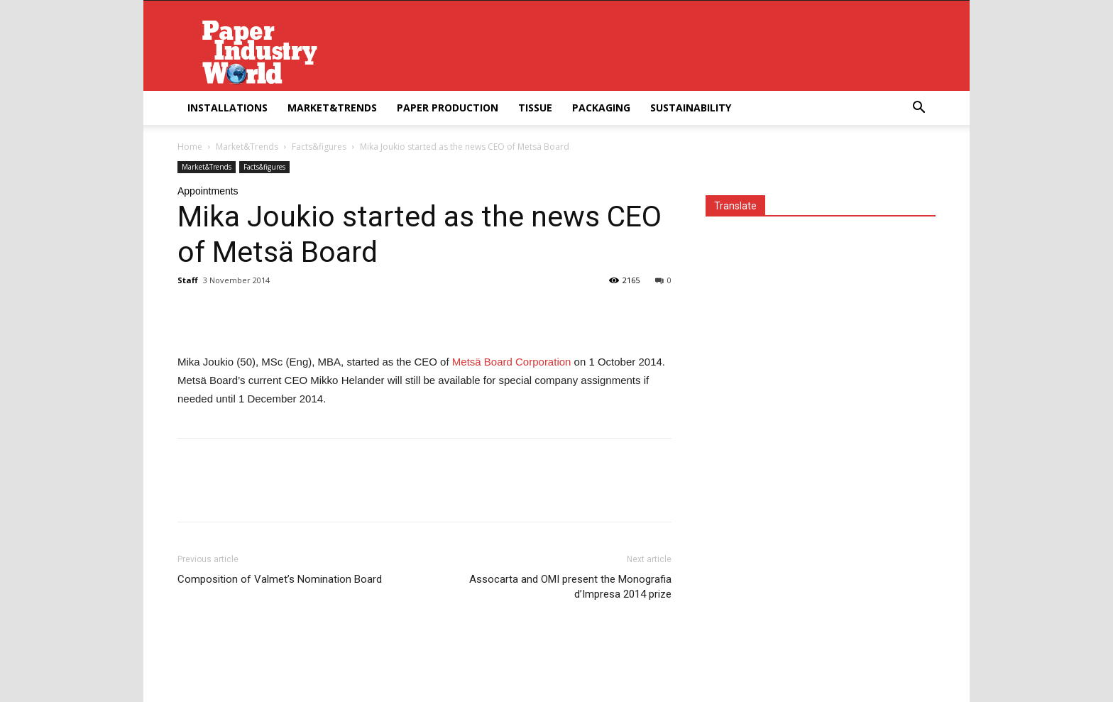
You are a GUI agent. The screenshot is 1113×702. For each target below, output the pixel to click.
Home (189, 147)
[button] (918, 109)
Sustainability (690, 107)
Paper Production (447, 107)
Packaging (601, 107)
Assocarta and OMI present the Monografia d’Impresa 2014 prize (570, 586)
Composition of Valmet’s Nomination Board (279, 579)
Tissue (535, 107)
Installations (227, 107)
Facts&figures (319, 147)
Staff (187, 280)
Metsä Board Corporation (513, 362)
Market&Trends (332, 107)
